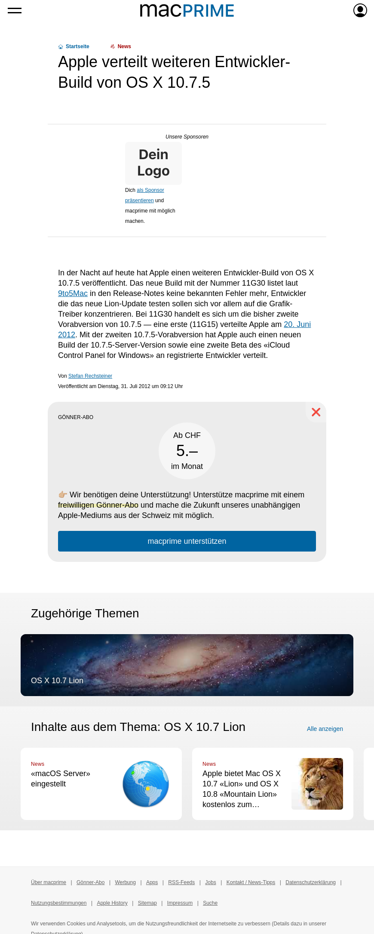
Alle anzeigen (325, 728)
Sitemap (147, 903)
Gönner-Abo (90, 882)
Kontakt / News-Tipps (251, 882)
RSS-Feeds (181, 882)
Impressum (180, 903)
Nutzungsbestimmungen (58, 903)
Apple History (112, 903)
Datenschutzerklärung (310, 882)
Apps (152, 882)
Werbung (125, 882)
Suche (210, 903)
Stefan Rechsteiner (90, 376)
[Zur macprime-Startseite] (187, 10)
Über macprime (48, 882)
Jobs (210, 882)
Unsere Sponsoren (187, 137)
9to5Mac (73, 293)
